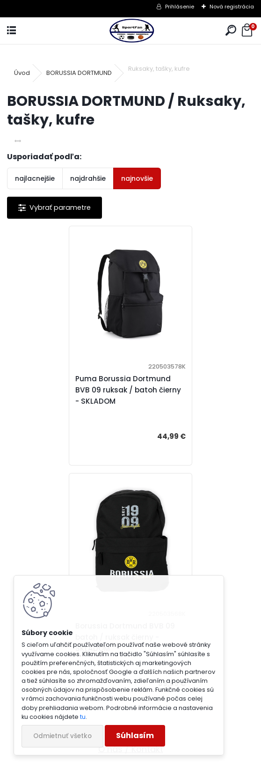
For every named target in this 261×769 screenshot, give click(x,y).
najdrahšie (88, 178)
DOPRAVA (130, 552)
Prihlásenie (179, 6)
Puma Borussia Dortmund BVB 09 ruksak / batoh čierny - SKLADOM (65, 390)
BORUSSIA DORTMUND (79, 72)
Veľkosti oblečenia (130, 527)
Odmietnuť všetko (62, 736)
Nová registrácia (232, 6)
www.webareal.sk (168, 759)
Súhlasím (135, 735)
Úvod (22, 72)
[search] (230, 30)
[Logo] (130, 31)
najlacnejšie (35, 178)
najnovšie (137, 178)
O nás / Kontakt (130, 502)
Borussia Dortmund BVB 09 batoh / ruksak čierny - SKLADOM (190, 390)
